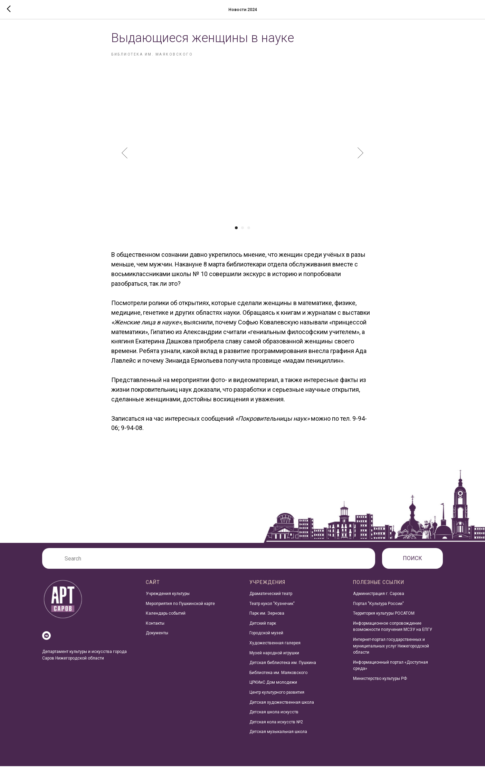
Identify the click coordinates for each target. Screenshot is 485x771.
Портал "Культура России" (378, 608)
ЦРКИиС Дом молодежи (273, 687)
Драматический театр (270, 598)
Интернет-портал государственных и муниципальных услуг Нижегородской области (391, 651)
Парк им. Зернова (266, 618)
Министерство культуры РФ (380, 683)
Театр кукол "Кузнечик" (272, 608)
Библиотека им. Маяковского (278, 677)
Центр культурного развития (276, 697)
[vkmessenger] (46, 640)
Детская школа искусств (273, 716)
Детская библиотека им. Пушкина (282, 667)
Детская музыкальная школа (278, 736)
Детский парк (262, 628)
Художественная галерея (275, 647)
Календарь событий (166, 618)
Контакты (155, 628)
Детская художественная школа (281, 706)
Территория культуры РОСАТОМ (384, 618)
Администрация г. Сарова (378, 598)
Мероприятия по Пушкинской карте (180, 608)
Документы (157, 637)
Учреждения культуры (168, 598)
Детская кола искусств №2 (276, 726)
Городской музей (266, 637)
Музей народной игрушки (274, 657)
